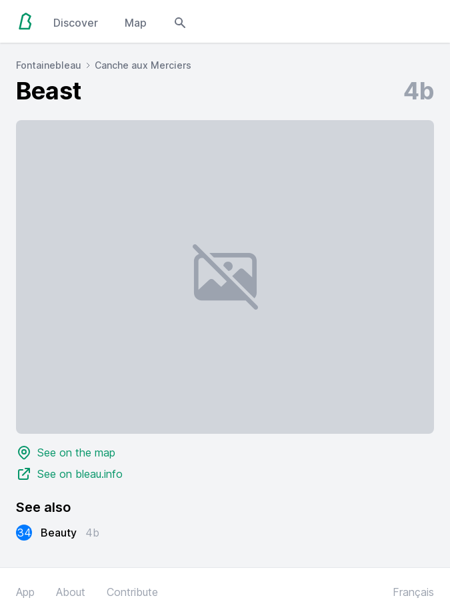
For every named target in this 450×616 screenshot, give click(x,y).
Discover (75, 22)
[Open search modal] (180, 21)
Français (413, 592)
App (25, 592)
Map (136, 22)
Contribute (132, 592)
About (70, 592)
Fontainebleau (48, 65)
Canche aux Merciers (143, 65)
